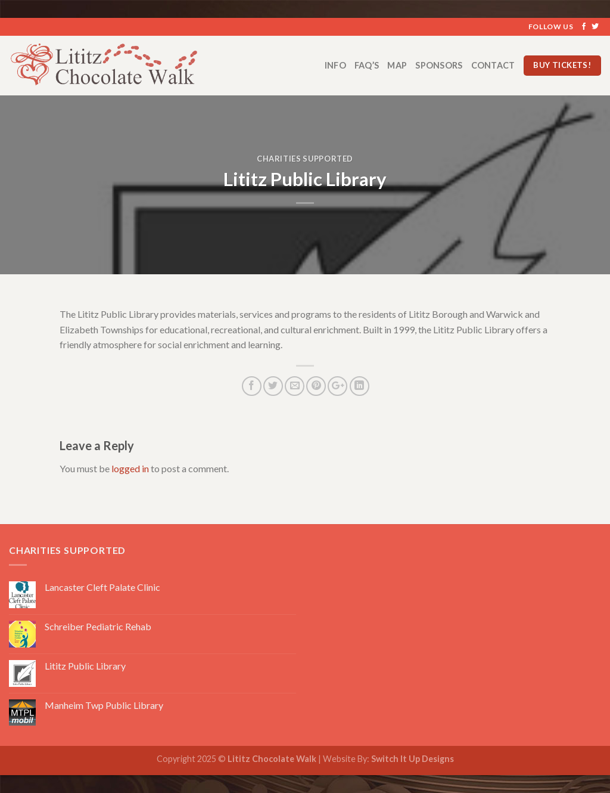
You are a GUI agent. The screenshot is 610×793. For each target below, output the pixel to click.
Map (397, 65)
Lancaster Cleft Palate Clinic (102, 587)
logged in (130, 468)
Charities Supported (305, 158)
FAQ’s (366, 65)
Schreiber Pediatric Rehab (98, 626)
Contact (493, 65)
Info (335, 65)
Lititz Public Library (85, 665)
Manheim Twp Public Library (104, 705)
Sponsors (438, 65)
